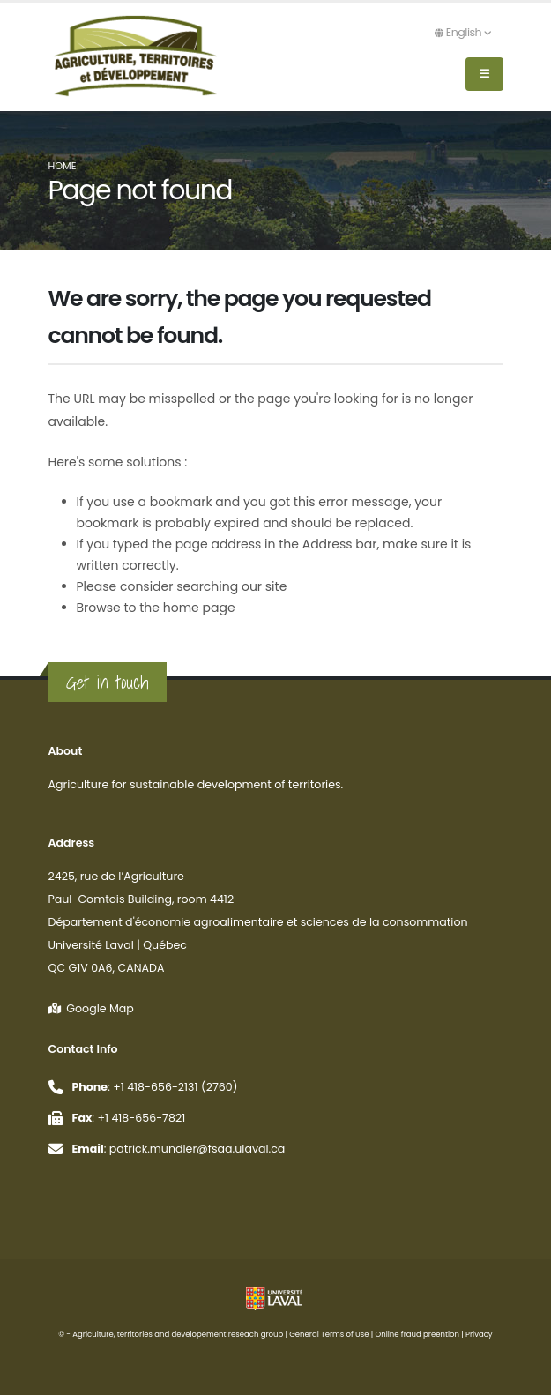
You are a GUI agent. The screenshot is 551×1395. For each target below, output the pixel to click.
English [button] (463, 32)
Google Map (91, 1008)
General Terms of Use (329, 1334)
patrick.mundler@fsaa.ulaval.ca (197, 1148)
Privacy (479, 1334)
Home (62, 166)
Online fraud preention (417, 1334)
